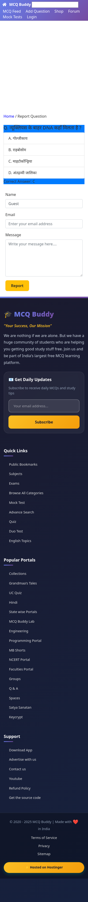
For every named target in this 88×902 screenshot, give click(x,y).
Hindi (13, 602)
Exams (14, 483)
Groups (14, 679)
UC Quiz (15, 593)
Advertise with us (22, 759)
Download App (20, 750)
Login (32, 16)
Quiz (12, 521)
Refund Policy (19, 788)
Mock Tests (12, 16)
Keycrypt (16, 717)
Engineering (18, 631)
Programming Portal (25, 640)
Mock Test (17, 502)
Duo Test (16, 531)
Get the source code (25, 797)
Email (10, 214)
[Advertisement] (44, 67)
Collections (17, 573)
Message (13, 234)
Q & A (13, 688)
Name (10, 194)
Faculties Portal (21, 669)
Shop (58, 11)
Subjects (15, 474)
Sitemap (44, 854)
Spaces (14, 698)
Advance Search (21, 512)
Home (9, 116)
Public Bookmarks (23, 464)
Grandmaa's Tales (23, 583)
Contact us (17, 769)
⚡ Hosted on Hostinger (44, 867)
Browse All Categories (26, 493)
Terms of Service (44, 837)
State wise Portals (23, 612)
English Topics (20, 541)
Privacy (44, 846)
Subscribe (44, 422)
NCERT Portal (19, 659)
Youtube (15, 778)
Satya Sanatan (20, 707)
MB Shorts (17, 650)
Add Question (38, 11)
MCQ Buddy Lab (21, 621)
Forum (74, 11)
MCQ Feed (12, 11)
